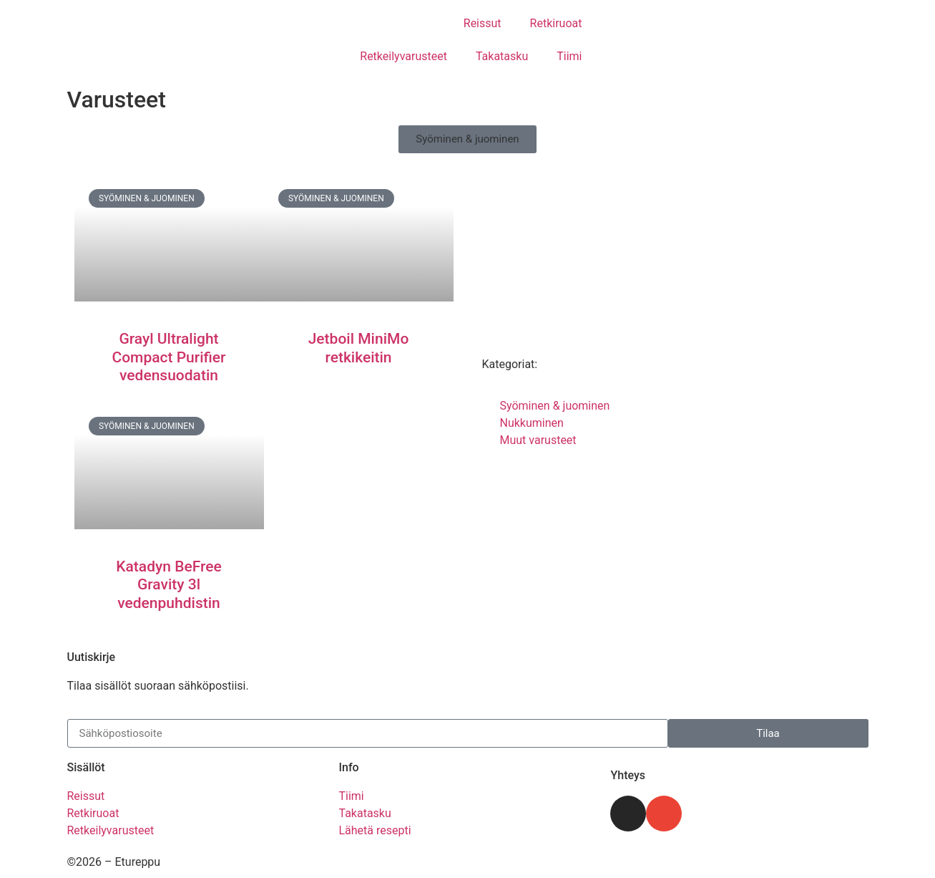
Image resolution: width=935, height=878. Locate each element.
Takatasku (502, 56)
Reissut (482, 23)
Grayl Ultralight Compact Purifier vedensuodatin (168, 356)
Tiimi (569, 56)
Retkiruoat (556, 23)
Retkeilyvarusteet (403, 56)
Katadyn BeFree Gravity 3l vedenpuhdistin (168, 584)
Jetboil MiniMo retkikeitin (358, 347)
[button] (467, 139)
